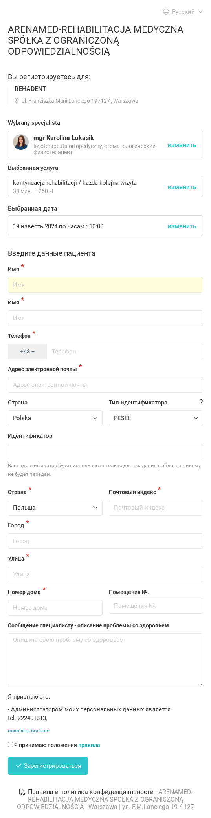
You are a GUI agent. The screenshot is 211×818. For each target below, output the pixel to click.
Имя (13, 269)
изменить (182, 187)
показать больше (29, 731)
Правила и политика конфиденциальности (86, 792)
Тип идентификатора (138, 402)
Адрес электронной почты (42, 369)
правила (89, 745)
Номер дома (24, 592)
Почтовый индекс (132, 492)
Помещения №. (129, 592)
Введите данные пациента (51, 253)
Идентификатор (30, 435)
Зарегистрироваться (48, 765)
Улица (16, 559)
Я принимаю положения (54, 745)
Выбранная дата (32, 208)
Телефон (19, 336)
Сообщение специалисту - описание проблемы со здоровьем (88, 625)
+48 (27, 351)
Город (16, 525)
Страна (18, 402)
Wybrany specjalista (34, 122)
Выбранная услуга (33, 167)
